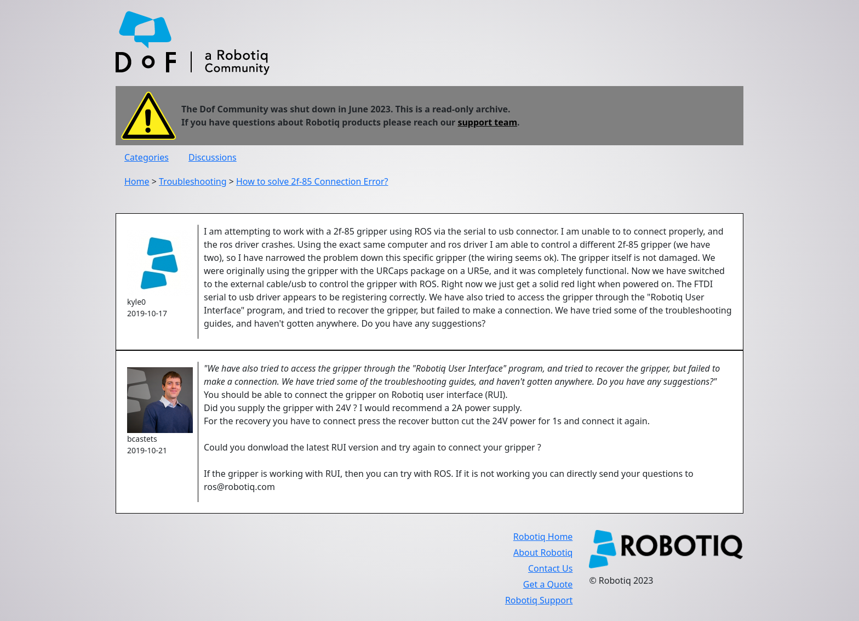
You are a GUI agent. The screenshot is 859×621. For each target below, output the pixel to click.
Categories (146, 157)
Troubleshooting (193, 181)
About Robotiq (542, 552)
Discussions (212, 157)
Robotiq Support (538, 600)
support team (487, 122)
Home (137, 181)
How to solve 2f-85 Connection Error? (312, 181)
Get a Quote (548, 584)
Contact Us (550, 568)
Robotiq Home (543, 537)
